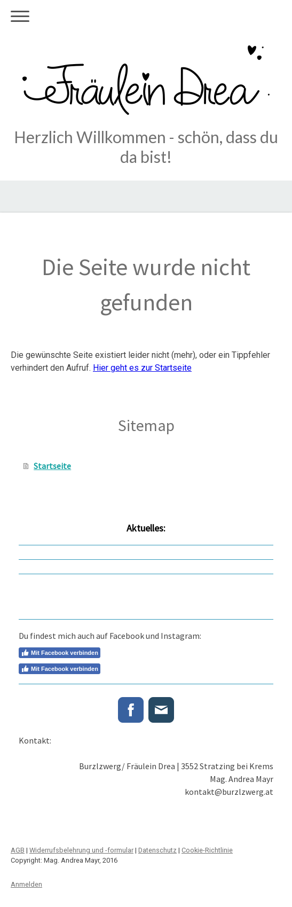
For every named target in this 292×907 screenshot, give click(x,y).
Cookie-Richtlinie (207, 850)
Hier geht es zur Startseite (142, 368)
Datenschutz (157, 850)
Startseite (52, 465)
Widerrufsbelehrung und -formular (81, 850)
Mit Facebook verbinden (59, 652)
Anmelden (26, 884)
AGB (18, 850)
